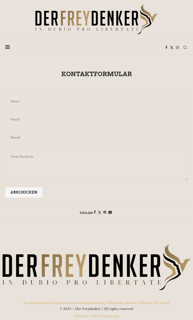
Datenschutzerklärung (88, 302)
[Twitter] (171, 47)
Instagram (110, 316)
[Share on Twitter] (99, 212)
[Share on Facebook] (95, 212)
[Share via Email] (110, 212)
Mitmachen (116, 302)
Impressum (61, 302)
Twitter (96, 316)
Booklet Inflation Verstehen (147, 302)
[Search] (185, 47)
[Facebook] (166, 47)
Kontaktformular (38, 302)
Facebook (82, 316)
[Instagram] (177, 47)
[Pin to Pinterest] (104, 212)
